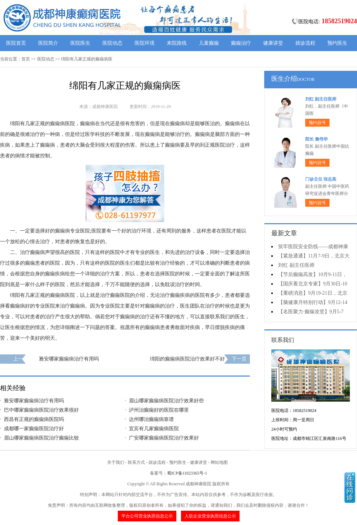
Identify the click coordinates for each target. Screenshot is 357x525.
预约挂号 (317, 122)
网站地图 (219, 462)
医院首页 (16, 43)
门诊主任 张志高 (320, 179)
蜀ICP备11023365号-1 (187, 473)
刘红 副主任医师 (320, 99)
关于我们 (115, 462)
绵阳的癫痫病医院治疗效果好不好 (187, 359)
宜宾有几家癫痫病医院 (154, 428)
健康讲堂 (273, 43)
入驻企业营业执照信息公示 (210, 516)
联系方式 (136, 462)
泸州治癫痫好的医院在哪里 (159, 410)
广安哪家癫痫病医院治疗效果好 (164, 438)
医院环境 (145, 43)
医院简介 (48, 43)
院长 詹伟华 (316, 139)
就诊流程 (305, 43)
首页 (25, 59)
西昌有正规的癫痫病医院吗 (34, 419)
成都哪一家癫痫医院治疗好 (34, 428)
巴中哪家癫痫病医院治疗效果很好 (41, 410)
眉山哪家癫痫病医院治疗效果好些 (166, 400)
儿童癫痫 (209, 43)
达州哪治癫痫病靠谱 (151, 419)
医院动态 (112, 43)
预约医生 (337, 43)
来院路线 (177, 43)
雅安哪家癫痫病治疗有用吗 (69, 359)
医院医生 (80, 43)
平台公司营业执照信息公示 (147, 516)
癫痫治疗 (241, 43)
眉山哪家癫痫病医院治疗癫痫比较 (41, 438)
